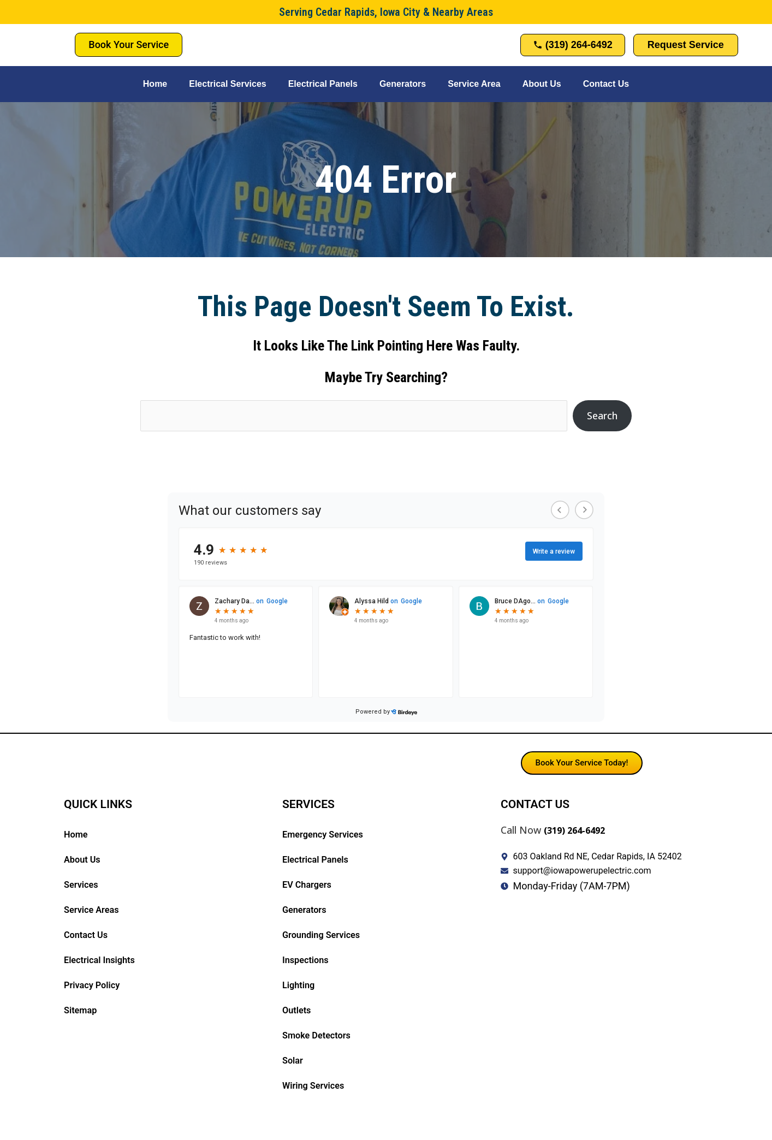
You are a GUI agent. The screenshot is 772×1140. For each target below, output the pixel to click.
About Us (541, 83)
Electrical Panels (323, 83)
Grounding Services (325, 935)
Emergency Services (327, 835)
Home (155, 83)
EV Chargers (309, 885)
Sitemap (82, 1011)
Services (83, 885)
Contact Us (606, 83)
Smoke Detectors (320, 1036)
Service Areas (94, 910)
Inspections (308, 960)
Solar (293, 1061)
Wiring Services (316, 1086)
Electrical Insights (103, 960)
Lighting (300, 985)
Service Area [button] (474, 83)
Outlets (298, 1011)
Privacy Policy (95, 985)
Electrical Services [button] (227, 83)
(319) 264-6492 (578, 830)
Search (602, 415)
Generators (402, 83)
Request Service (686, 44)
